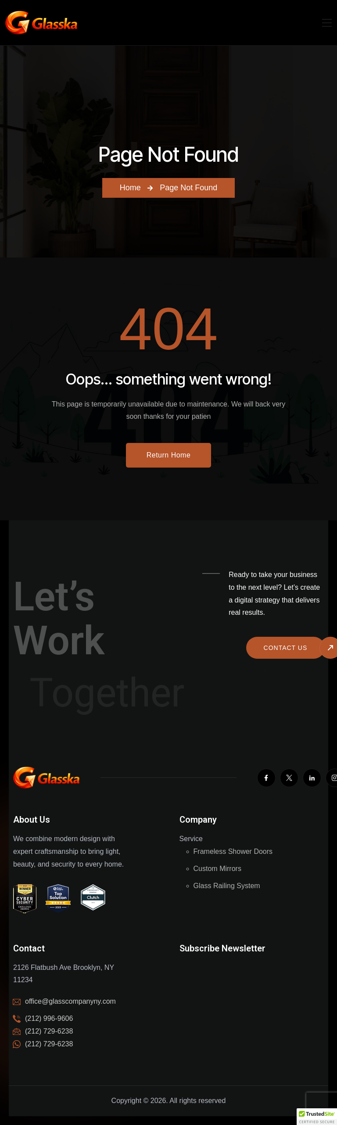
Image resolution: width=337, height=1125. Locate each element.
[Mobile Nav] (327, 23)
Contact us (286, 647)
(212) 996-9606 (49, 1018)
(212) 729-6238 (49, 1044)
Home (130, 187)
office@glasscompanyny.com (70, 1001)
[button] (317, 1116)
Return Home (169, 455)
